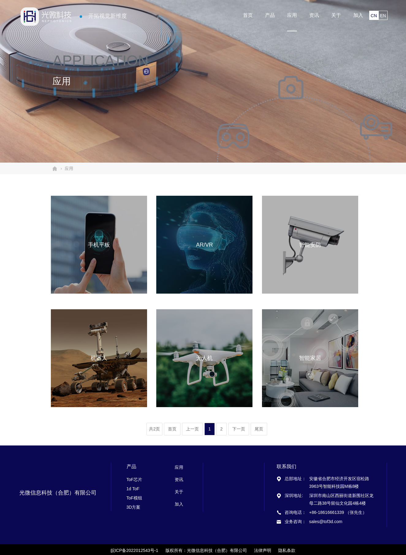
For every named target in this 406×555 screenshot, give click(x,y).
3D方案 (134, 507)
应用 (292, 15)
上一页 (192, 428)
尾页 (259, 428)
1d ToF (133, 488)
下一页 (238, 428)
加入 (358, 15)
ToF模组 (134, 497)
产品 (270, 15)
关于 (336, 15)
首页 (248, 15)
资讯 (314, 15)
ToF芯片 (134, 479)
